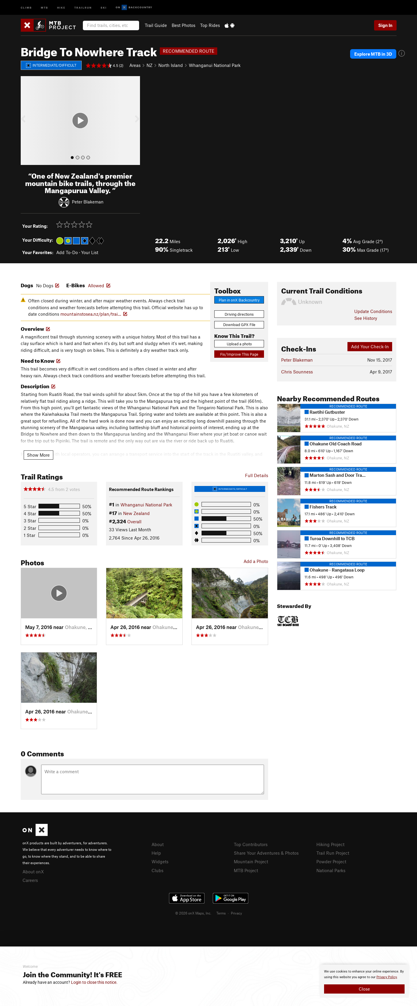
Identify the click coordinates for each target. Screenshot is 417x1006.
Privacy (236, 913)
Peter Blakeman (88, 201)
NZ (149, 65)
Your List (89, 252)
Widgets (160, 861)
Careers (30, 880)
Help (156, 853)
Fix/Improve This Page (239, 354)
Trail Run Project (332, 853)
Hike (61, 7)
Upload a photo (239, 343)
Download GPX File (239, 324)
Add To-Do (67, 252)
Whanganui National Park (215, 65)
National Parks (330, 870)
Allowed (96, 285)
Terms (221, 913)
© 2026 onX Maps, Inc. (193, 913)
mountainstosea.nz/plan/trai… (90, 314)
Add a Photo (256, 561)
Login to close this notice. (94, 982)
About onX (33, 871)
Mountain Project (251, 861)
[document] (364, 981)
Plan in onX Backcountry (239, 300)
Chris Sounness (297, 371)
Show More (38, 455)
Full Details (256, 475)
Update (373, 311)
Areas (135, 65)
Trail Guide (156, 25)
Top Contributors (251, 844)
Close (364, 988)
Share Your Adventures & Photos (266, 853)
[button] (27, 120)
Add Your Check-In (370, 346)
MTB (44, 7)
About (158, 844)
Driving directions (239, 314)
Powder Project (331, 861)
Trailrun (83, 7)
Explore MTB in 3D (373, 54)
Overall (134, 521)
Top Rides (210, 25)
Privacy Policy (386, 977)
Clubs (157, 870)
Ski (104, 7)
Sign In (385, 25)
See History (365, 318)
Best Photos (183, 25)
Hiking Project (330, 844)
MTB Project (246, 870)
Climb (26, 7)
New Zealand (136, 513)
